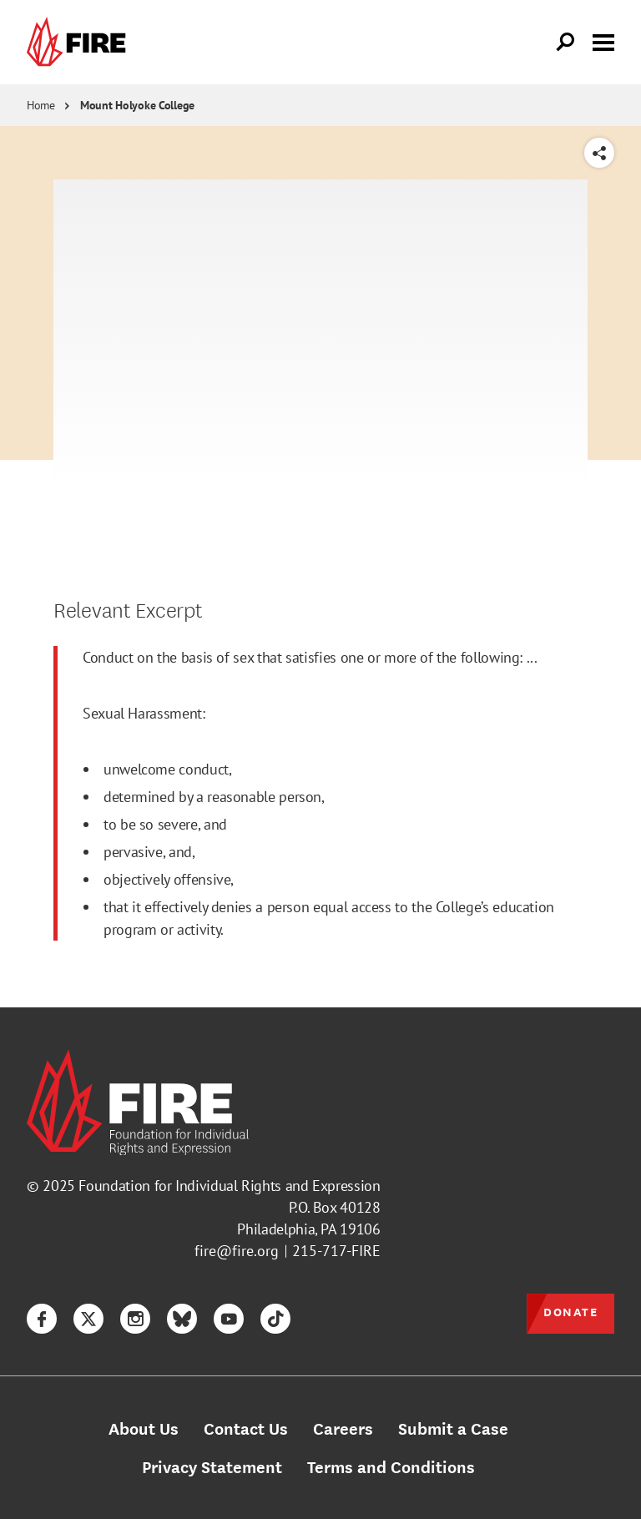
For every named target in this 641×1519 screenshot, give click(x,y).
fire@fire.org (236, 1250)
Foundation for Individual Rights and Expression (229, 1185)
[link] (80, 42)
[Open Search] (566, 43)
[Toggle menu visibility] (603, 41)
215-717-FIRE (336, 1250)
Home (41, 105)
